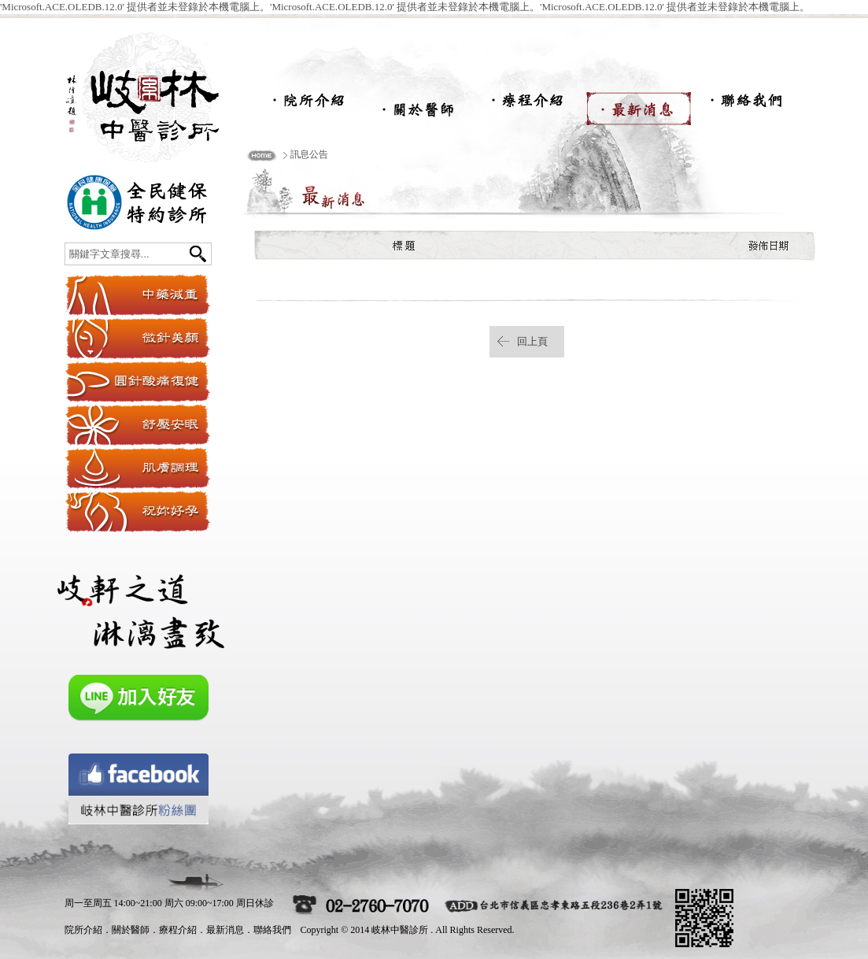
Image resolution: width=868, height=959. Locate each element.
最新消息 (639, 104)
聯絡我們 (749, 104)
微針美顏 (137, 338)
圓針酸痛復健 (137, 381)
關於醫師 (419, 104)
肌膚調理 (137, 468)
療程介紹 (529, 104)
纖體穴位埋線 (137, 295)
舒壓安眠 (137, 424)
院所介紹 (308, 104)
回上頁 (532, 341)
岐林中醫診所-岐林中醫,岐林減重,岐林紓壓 (159, 93)
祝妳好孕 (137, 511)
